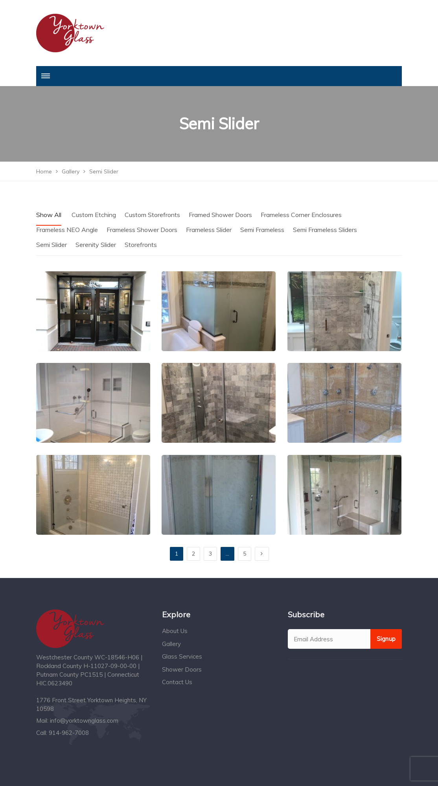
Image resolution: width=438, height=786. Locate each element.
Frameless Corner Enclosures (301, 215)
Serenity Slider (95, 245)
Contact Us (177, 682)
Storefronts (141, 245)
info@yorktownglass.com (84, 720)
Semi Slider (51, 245)
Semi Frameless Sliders (325, 230)
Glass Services (182, 656)
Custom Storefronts (152, 215)
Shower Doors (182, 669)
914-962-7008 (69, 732)
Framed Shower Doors (220, 215)
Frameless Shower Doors (142, 230)
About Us (175, 631)
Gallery (171, 644)
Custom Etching (94, 215)
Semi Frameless (262, 230)
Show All (48, 215)
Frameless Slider (209, 230)
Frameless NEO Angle (67, 230)
